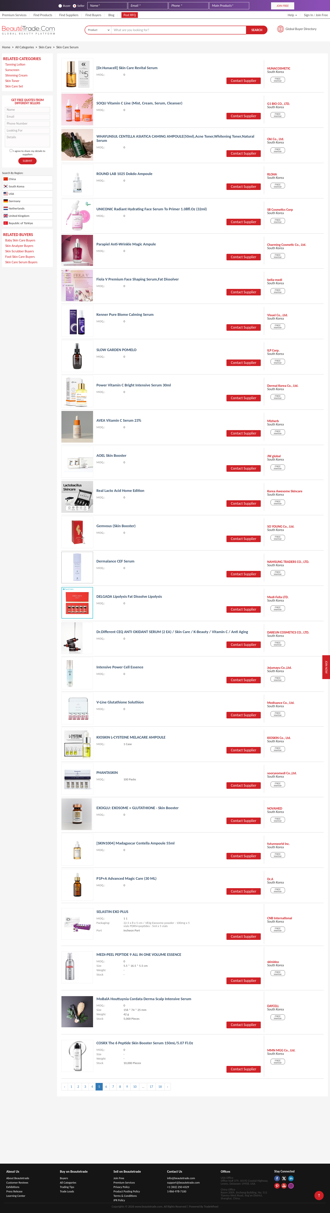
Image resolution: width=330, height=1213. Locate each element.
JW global (274, 456)
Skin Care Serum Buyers (21, 262)
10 (135, 1086)
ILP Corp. (273, 351)
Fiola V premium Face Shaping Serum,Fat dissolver (138, 279)
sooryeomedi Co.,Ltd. (282, 773)
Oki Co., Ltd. (275, 139)
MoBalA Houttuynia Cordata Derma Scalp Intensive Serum (144, 998)
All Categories (68, 1182)
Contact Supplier (243, 81)
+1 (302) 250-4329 (178, 1187)
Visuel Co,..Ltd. (277, 315)
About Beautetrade (17, 1178)
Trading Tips (67, 1187)
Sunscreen (12, 70)
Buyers (64, 1178)
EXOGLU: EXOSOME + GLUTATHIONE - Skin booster (138, 808)
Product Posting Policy (126, 1191)
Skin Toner (12, 81)
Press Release (14, 1191)
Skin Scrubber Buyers (19, 251)
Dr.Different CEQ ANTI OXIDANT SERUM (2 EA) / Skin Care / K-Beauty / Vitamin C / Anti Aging (173, 632)
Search (256, 30)
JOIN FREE (283, 6)
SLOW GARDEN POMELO (116, 350)
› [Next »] (167, 1086)
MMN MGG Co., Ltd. (281, 1050)
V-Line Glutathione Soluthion (120, 702)
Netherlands (13, 209)
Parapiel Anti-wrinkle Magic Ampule (126, 244)
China (9, 179)
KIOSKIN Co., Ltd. (279, 738)
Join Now (325, 667)
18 (160, 1086)
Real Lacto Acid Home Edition (120, 491)
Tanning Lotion (15, 65)
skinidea (273, 962)
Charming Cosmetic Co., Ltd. (286, 245)
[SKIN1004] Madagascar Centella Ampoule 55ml (136, 843)
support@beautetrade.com (183, 1182)
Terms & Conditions (125, 1195)
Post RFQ (130, 15)
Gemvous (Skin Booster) (116, 526)
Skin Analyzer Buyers (19, 246)
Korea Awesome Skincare (284, 491)
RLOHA (272, 174)
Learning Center (15, 1195)
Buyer (65, 5)
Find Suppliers (69, 15)
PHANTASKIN (107, 772)
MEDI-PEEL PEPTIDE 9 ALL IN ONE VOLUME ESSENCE (139, 954)
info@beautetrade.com (181, 1178)
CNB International (279, 918)
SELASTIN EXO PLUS (112, 911)
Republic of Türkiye (18, 223)
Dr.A (270, 879)
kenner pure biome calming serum (125, 314)
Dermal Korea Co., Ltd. (282, 386)
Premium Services (14, 15)
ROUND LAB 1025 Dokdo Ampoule (124, 174)
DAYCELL (273, 1006)
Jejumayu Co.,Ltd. (279, 668)
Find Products (42, 15)
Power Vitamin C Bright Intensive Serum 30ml (134, 385)
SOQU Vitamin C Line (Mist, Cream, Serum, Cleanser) (139, 103)
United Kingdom (16, 216)
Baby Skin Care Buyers (20, 240)
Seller (79, 5)
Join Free (322, 15)
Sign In (308, 15)
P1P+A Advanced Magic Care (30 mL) (126, 878)
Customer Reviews (17, 1182)
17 (151, 1086)
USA (8, 194)
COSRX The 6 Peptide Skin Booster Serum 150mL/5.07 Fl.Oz (145, 1042)
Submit (27, 161)
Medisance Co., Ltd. (281, 703)
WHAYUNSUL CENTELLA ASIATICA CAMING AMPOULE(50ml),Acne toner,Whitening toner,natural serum (176, 138)
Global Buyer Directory (301, 29)
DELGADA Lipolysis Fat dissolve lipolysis (129, 596)
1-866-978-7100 (176, 1191)
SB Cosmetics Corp (280, 210)
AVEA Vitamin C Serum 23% (119, 420)
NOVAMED (274, 809)
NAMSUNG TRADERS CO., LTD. (288, 562)
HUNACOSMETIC (278, 69)
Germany (11, 201)
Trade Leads (67, 1191)
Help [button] (292, 15)
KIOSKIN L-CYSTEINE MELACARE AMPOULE (131, 737)
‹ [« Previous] (64, 1086)
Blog (111, 15)
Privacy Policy (121, 1187)
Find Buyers (93, 15)
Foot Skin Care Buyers (20, 257)
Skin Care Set (14, 86)
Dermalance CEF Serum (115, 561)
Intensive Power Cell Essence (120, 667)
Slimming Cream (16, 76)
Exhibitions (12, 1187)
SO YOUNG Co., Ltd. (280, 527)
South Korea (13, 186)
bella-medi (274, 280)
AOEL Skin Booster (111, 455)
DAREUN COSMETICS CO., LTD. (288, 633)
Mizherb (273, 421)
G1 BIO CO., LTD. (278, 104)
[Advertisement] (27, 337)
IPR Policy (119, 1200)
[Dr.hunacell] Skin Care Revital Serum (127, 68)
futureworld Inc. (278, 844)
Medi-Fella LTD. (278, 597)
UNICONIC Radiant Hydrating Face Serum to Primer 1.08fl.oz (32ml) (152, 209)
